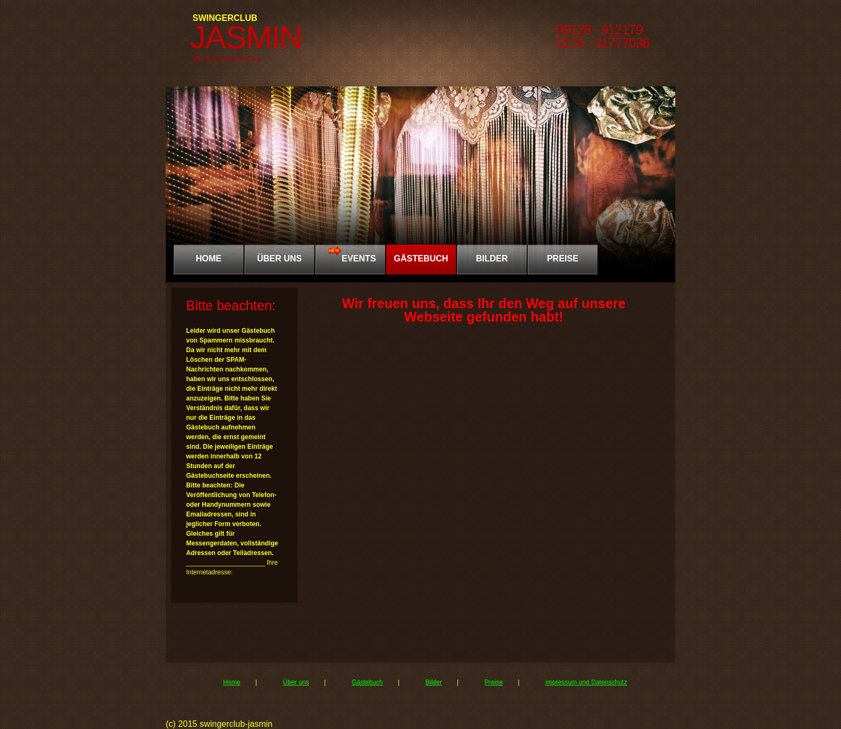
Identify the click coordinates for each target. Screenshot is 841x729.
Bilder (433, 682)
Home (209, 258)
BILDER (492, 258)
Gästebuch (485, 488)
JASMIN (245, 37)
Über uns (296, 682)
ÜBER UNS (279, 258)
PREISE (563, 258)
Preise (493, 682)
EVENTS (350, 254)
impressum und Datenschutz (586, 682)
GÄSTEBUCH (421, 258)
